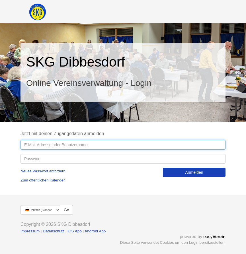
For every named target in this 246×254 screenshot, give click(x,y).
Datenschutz (53, 231)
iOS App (74, 231)
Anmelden (194, 172)
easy (214, 236)
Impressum (30, 231)
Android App (95, 231)
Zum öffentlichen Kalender (42, 180)
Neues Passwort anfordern (42, 171)
